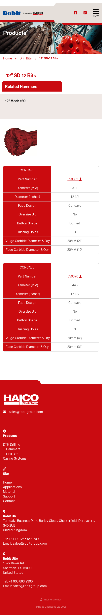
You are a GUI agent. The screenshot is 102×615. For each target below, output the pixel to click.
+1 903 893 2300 (21, 581)
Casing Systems (14, 458)
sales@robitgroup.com (26, 412)
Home (7, 58)
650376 (74, 276)
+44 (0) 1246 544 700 (24, 539)
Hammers (13, 449)
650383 (74, 179)
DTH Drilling (11, 444)
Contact (9, 501)
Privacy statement (51, 599)
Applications (12, 487)
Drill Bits (25, 58)
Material (9, 491)
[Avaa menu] (96, 13)
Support (9, 496)
